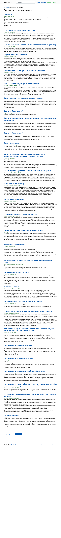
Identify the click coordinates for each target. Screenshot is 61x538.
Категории (6, 7)
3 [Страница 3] (23, 434)
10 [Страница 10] (41, 434)
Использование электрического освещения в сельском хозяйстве (28, 311)
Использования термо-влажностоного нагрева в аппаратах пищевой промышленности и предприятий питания (29, 330)
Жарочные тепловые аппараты (15, 55)
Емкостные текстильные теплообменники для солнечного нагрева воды (30, 45)
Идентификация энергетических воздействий (20, 214)
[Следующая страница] (47, 434)
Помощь (43, 2)
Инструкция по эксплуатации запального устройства (23, 301)
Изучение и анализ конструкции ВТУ (17, 272)
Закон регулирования (12, 143)
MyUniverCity (14, 444)
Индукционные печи (11, 287)
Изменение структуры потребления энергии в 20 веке (23, 230)
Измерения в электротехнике (14, 245)
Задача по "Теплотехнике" (13, 111)
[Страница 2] (18, 434)
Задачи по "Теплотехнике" (13, 133)
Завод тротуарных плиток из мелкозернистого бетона (23, 98)
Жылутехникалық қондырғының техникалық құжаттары (25, 71)
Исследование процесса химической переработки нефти (24, 371)
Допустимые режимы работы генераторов (19, 30)
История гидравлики (11, 415)
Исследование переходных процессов (18, 345)
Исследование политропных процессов (18, 358)
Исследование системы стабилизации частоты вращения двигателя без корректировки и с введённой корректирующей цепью (30, 385)
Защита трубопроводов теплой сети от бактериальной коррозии (27, 171)
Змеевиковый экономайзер (14, 184)
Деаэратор (8, 14)
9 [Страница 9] (38, 434)
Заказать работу (51, 2)
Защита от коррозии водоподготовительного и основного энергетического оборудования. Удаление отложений (25, 155)
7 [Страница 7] (33, 434)
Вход (38, 2)
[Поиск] (25, 2)
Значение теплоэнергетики (14, 200)
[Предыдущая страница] (8, 434)
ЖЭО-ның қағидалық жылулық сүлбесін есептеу (22, 84)
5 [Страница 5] (28, 434)
